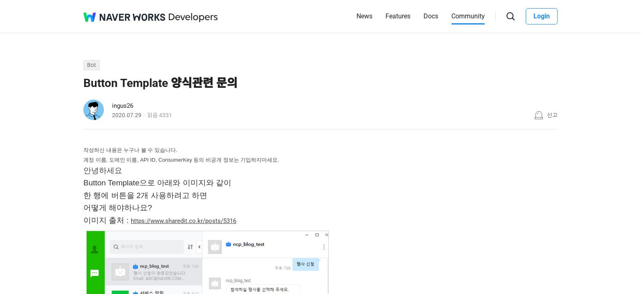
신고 (552, 115)
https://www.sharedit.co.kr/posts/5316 (183, 221)
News (364, 16)
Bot (91, 65)
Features (397, 16)
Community (468, 16)
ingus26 (122, 105)
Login (541, 16)
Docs (431, 16)
